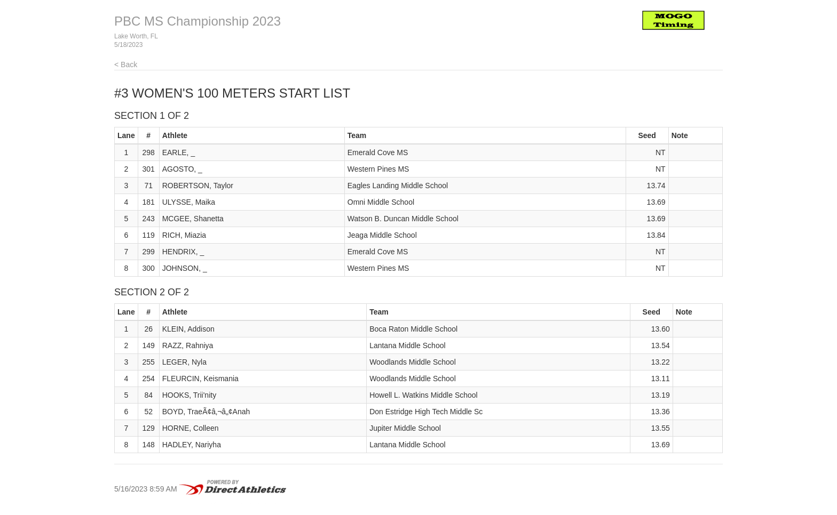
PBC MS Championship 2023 (197, 21)
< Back (125, 64)
